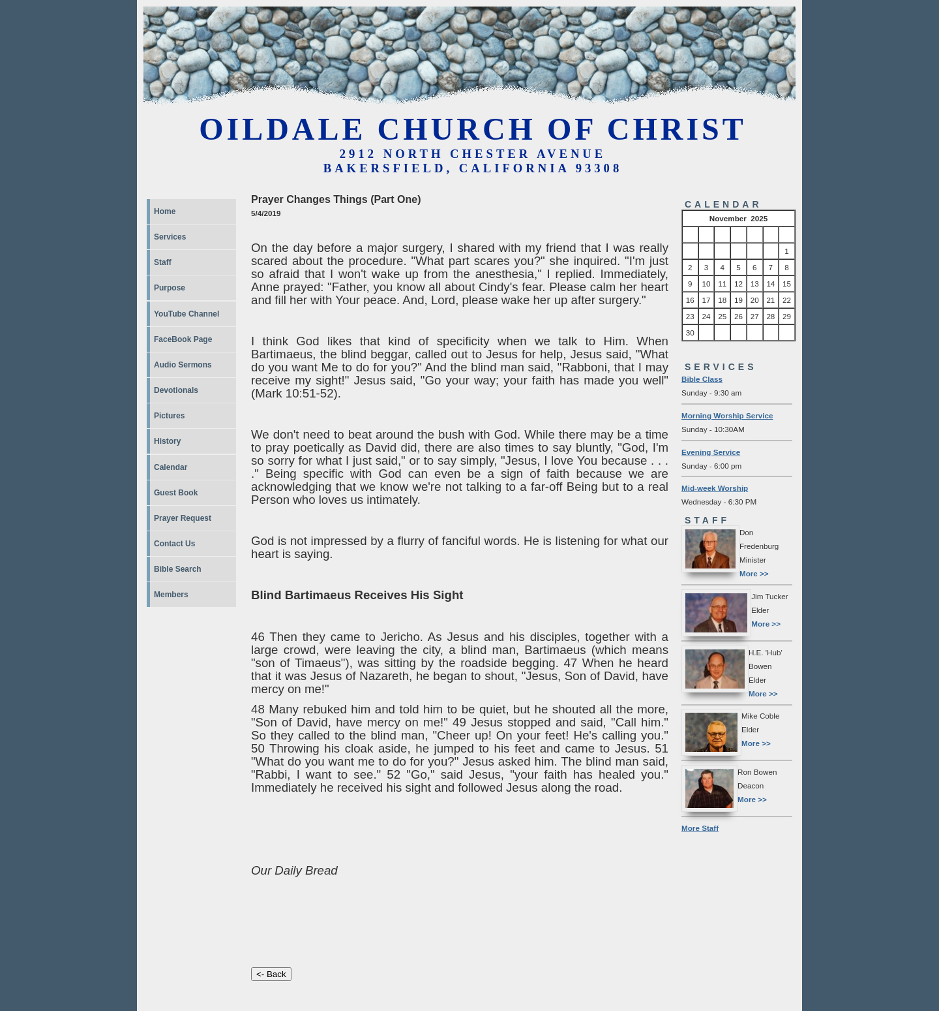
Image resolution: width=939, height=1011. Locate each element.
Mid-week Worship (714, 488)
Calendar (170, 467)
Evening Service (710, 452)
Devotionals (176, 390)
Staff (162, 262)
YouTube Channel (186, 314)
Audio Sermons (183, 364)
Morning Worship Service (727, 415)
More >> (754, 573)
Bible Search (177, 569)
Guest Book (176, 492)
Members (171, 594)
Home (164, 211)
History (167, 441)
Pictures (169, 415)
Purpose (169, 287)
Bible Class (702, 379)
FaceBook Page (183, 339)
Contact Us (174, 543)
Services (170, 236)
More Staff (700, 828)
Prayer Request (182, 518)
